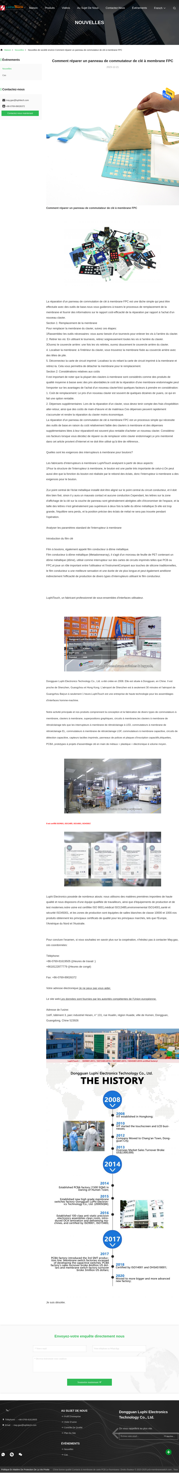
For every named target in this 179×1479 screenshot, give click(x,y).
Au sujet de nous (87, 7)
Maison (33, 7)
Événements (139, 7)
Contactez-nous (115, 7)
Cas (4, 75)
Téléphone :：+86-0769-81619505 (19, 1419)
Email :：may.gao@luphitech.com (19, 1425)
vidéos (66, 7)
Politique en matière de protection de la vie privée (25, 1469)
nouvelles (19, 50)
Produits (50, 7)
